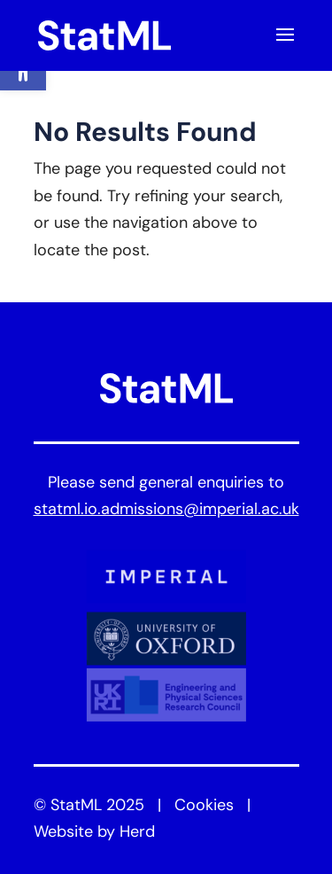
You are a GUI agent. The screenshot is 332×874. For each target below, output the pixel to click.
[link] (104, 35)
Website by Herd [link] (94, 832)
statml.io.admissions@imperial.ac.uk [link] (166, 510)
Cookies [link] (204, 806)
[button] (285, 46)
